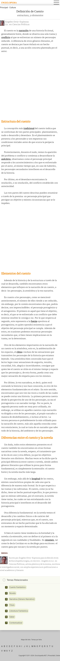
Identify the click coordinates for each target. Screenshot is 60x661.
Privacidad (51, 655)
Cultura (12, 7)
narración (23, 30)
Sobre (58, 655)
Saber (11, 617)
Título (11, 605)
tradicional (28, 128)
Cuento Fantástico (17, 587)
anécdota (5, 159)
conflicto (5, 37)
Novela (12, 593)
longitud (36, 479)
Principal (4, 7)
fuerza (34, 321)
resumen (49, 540)
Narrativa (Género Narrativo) (22, 599)
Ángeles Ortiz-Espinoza (17, 22)
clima (19, 352)
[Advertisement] (30, 86)
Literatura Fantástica (18, 611)
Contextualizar (15, 623)
